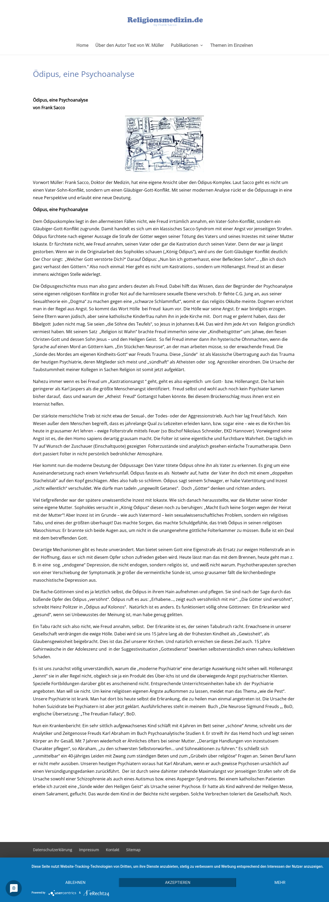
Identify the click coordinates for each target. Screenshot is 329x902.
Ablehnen (75, 882)
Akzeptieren (177, 882)
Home (82, 45)
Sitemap (133, 849)
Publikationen (184, 45)
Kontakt (112, 849)
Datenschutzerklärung (52, 849)
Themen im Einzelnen (231, 45)
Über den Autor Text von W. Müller (129, 45)
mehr (280, 882)
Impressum (89, 849)
